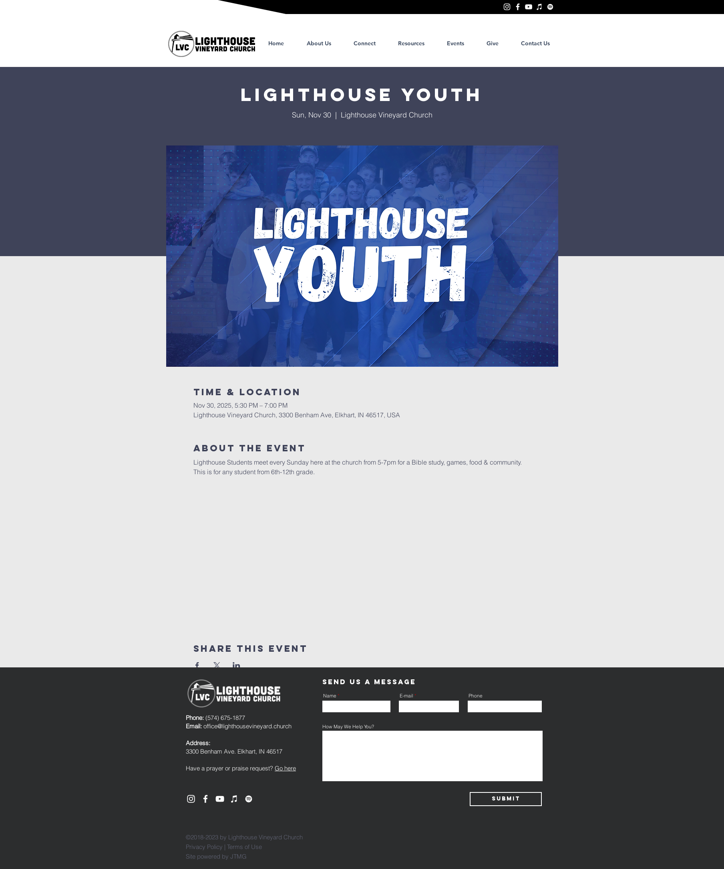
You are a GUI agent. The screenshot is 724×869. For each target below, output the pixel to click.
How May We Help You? (348, 726)
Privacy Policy (204, 847)
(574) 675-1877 (215, 717)
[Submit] (506, 799)
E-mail (406, 695)
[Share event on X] (217, 665)
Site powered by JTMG (216, 856)
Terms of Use (244, 847)
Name (329, 695)
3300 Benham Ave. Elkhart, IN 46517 (234, 751)
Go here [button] (285, 768)
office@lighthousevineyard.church (247, 726)
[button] (411, 43)
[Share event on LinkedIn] (236, 665)
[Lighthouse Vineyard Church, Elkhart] (507, 6)
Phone (476, 695)
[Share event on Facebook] (197, 665)
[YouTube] (528, 6)
